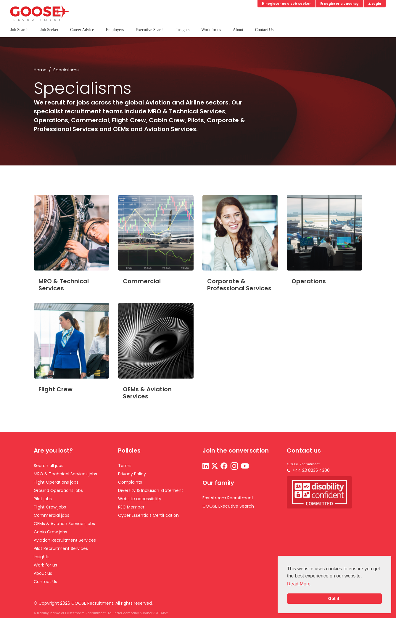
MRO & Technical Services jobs (65, 474)
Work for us (211, 30)
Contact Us (264, 30)
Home (40, 70)
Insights (182, 30)
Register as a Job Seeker (286, 3)
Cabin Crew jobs (50, 532)
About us (43, 573)
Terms (124, 466)
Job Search (19, 30)
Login (374, 3)
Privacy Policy (132, 474)
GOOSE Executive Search (228, 506)
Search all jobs (48, 466)
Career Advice (82, 30)
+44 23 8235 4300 (311, 470)
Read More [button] (298, 583)
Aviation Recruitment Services (65, 540)
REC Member (131, 507)
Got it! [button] (334, 598)
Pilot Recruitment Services (61, 548)
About (238, 30)
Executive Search (150, 30)
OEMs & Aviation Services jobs (64, 524)
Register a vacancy (340, 3)
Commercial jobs (51, 515)
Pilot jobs (43, 499)
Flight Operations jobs (56, 482)
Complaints (130, 482)
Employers (115, 30)
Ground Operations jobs (58, 490)
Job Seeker (49, 30)
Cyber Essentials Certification (148, 515)
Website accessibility (139, 499)
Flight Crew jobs (50, 507)
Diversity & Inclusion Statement (150, 490)
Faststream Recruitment (227, 498)
